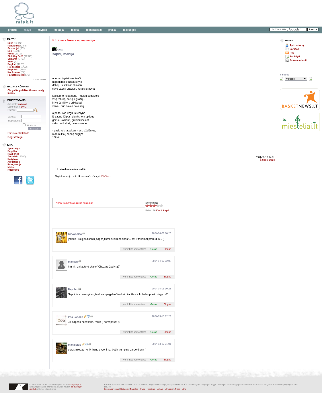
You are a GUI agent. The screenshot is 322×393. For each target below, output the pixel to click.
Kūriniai (58, 40)
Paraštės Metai (16, 74)
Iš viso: (39, 79)
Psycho (73, 289)
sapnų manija (86, 40)
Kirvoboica (75, 234)
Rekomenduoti (298, 60)
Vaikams (12, 59)
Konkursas (14, 72)
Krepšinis (151, 389)
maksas (73, 261)
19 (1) (24, 106)
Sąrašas (294, 49)
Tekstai (75, 29)
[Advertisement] (136, 13)
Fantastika (14, 45)
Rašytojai (58, 29)
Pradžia (12, 29)
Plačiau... (106, 176)
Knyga (142, 389)
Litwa (184, 389)
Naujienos (13, 153)
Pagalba (12, 151)
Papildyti (295, 56)
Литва (177, 389)
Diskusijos (129, 29)
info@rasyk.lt (75, 384)
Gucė (70, 40)
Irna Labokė (75, 317)
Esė (10, 51)
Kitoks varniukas (111, 389)
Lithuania (169, 389)
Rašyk (27, 29)
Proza (11, 53)
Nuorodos (13, 169)
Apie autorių (297, 45)
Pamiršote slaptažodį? (18, 133)
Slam (10, 61)
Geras (153, 249)
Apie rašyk (14, 148)
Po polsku (13, 69)
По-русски (14, 67)
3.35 (147, 205)
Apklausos (14, 161)
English (12, 64)
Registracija (15, 137)
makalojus (74, 344)
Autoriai (12, 156)
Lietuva (160, 389)
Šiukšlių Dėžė (15, 56)
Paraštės (134, 389)
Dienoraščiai (94, 29)
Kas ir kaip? (162, 210)
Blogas (167, 249)
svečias (22, 104)
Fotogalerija (14, 164)
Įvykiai (112, 29)
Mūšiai (11, 167)
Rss (292, 52)
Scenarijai (13, 48)
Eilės (10, 43)
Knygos (42, 29)
